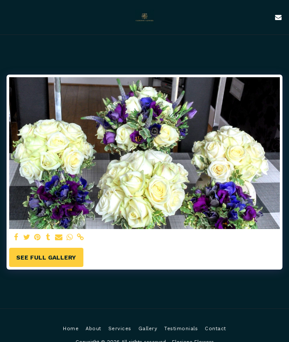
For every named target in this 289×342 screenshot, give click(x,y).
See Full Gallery (46, 257)
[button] (9, 17)
